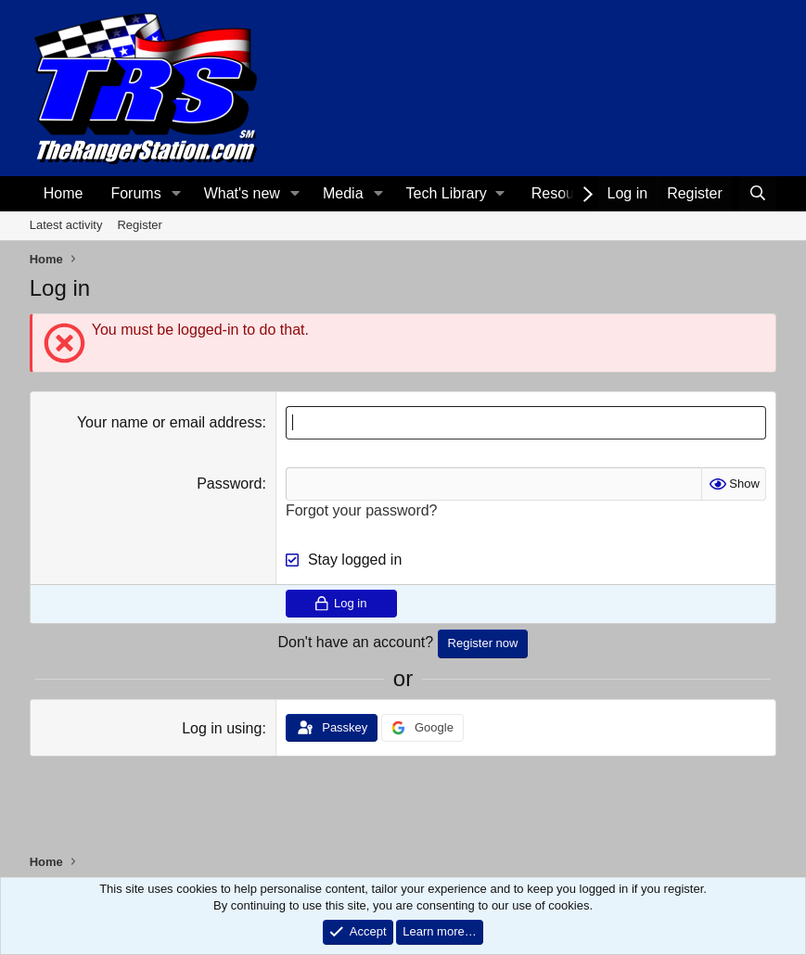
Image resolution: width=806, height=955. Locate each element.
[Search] (758, 193)
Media (343, 193)
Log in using (222, 728)
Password (229, 483)
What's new (242, 193)
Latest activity (66, 225)
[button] (176, 193)
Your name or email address (169, 422)
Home (63, 193)
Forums (135, 193)
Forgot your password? (362, 510)
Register (139, 225)
